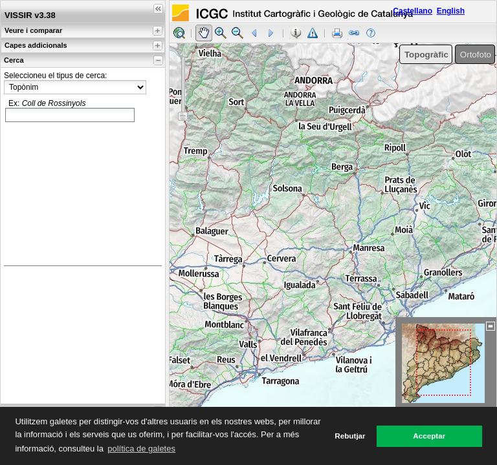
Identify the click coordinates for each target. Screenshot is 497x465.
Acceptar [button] (429, 435)
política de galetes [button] (141, 448)
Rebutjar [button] (350, 435)
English (451, 11)
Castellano (412, 11)
